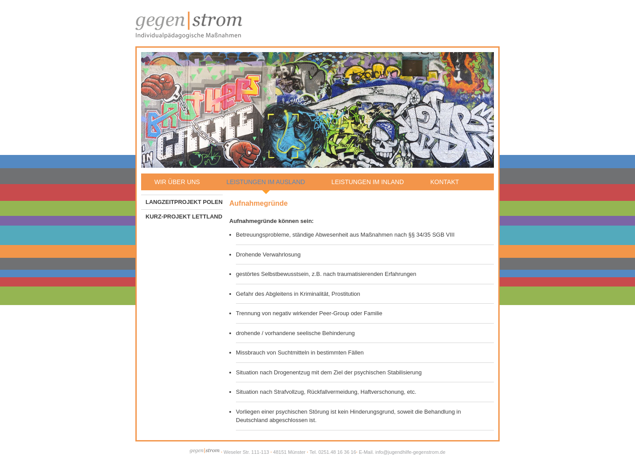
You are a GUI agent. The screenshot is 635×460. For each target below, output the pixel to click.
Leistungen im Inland (368, 181)
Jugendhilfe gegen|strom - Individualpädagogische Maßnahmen (189, 24)
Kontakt (444, 181)
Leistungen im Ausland (265, 181)
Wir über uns (177, 181)
